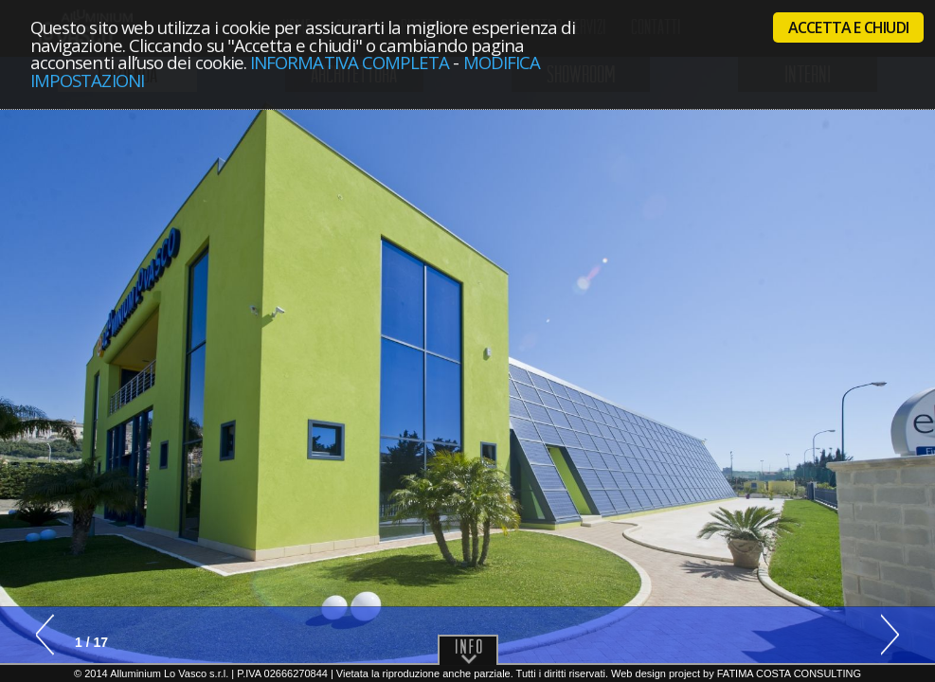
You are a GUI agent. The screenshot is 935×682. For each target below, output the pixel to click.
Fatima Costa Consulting (789, 673)
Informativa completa (349, 62)
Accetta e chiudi (848, 27)
